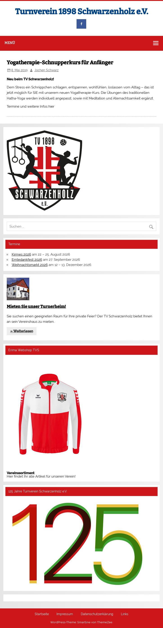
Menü (10, 43)
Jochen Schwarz (46, 70)
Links (124, 614)
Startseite (42, 614)
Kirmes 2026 (21, 254)
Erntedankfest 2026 (27, 260)
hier (51, 106)
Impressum (65, 614)
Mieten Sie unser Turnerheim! (36, 306)
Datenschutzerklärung (97, 614)
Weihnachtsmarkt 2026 (30, 265)
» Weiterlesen (21, 331)
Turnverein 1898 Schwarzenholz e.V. (81, 11)
